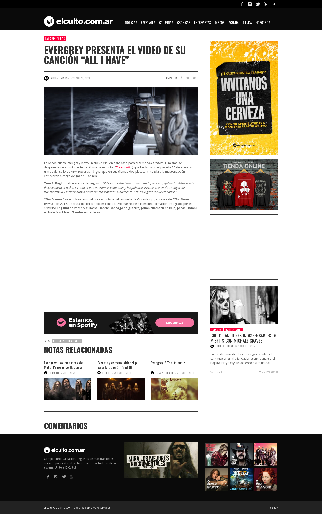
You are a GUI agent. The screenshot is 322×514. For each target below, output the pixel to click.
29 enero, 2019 (122, 372)
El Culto (54, 372)
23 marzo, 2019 (81, 78)
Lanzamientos (55, 38)
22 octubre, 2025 (245, 346)
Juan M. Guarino (165, 372)
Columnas (217, 329)
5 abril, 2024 (68, 372)
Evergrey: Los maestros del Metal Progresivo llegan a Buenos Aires (64, 367)
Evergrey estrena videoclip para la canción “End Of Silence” (117, 367)
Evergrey (58, 341)
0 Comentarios (268, 371)
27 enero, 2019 (185, 372)
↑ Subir (274, 507)
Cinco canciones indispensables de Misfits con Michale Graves (243, 338)
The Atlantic (123, 167)
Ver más (216, 371)
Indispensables (233, 329)
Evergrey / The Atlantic (168, 362)
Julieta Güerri (224, 346)
